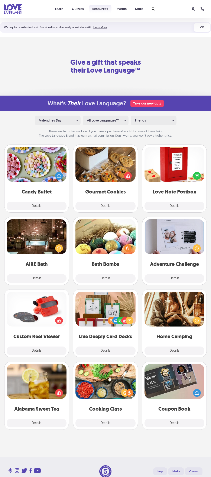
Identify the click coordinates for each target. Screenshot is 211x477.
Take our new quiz (147, 103)
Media (176, 471)
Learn (59, 9)
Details (36, 206)
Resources (100, 9)
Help (160, 471)
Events (122, 9)
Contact (193, 471)
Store (139, 9)
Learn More (100, 27)
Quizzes (78, 9)
